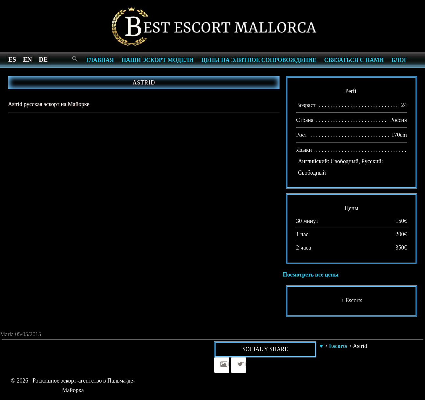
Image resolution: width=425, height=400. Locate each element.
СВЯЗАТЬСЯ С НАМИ (354, 60)
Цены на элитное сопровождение (258, 60)
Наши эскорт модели (157, 60)
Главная (100, 60)
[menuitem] (12, 59)
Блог (400, 60)
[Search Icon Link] (75, 59)
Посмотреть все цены (310, 274)
